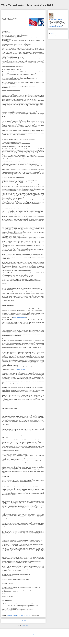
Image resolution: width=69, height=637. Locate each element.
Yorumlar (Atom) (25, 625)
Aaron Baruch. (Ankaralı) (56, 19)
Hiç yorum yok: (27, 615)
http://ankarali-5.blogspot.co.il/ (19, 317)
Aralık (53, 35)
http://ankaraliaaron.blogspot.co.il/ (24, 383)
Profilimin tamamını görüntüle (55, 26)
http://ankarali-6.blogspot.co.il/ (21, 338)
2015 (52, 33)
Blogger (32, 634)
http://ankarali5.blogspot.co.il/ (20, 369)
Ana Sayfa (23, 620)
